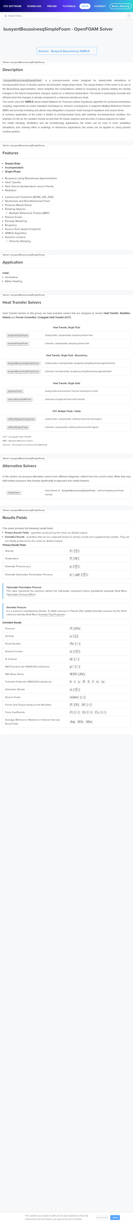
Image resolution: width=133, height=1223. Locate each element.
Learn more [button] (102, 1217)
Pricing (52, 6)
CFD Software (12, 6)
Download (34, 6)
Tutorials (69, 6)
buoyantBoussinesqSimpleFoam (23, 363)
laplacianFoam (15, 391)
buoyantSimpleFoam (18, 335)
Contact (100, 6)
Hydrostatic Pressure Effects (21, 594)
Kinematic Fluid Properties (51, 614)
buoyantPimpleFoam (18, 343)
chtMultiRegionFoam (18, 427)
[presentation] (71, 551)
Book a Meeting (120, 6)
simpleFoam (14, 492)
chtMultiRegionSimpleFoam (21, 419)
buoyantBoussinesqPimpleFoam (23, 371)
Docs (85, 6)
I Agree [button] (115, 1217)
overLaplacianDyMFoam (19, 399)
